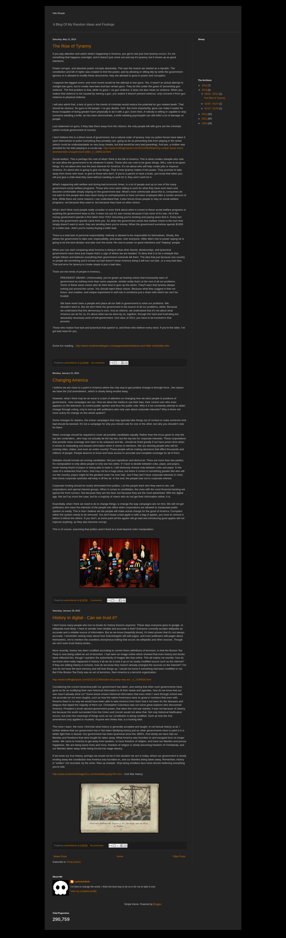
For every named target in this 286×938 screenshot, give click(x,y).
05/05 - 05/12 (212, 94)
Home (120, 856)
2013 (205, 90)
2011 (205, 118)
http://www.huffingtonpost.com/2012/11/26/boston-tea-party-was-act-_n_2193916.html (102, 679)
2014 (205, 85)
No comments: (98, 363)
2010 (205, 123)
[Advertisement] (214, 190)
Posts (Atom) (73, 862)
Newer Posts (60, 856)
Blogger (157, 904)
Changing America (70, 380)
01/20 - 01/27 (212, 103)
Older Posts (179, 856)
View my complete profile (83, 891)
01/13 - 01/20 (212, 108)
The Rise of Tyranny (72, 46)
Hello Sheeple (59, 13)
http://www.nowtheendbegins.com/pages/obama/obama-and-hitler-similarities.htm (122, 345)
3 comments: (96, 600)
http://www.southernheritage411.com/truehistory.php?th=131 (87, 774)
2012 (205, 114)
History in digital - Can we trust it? (85, 617)
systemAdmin (82, 881)
